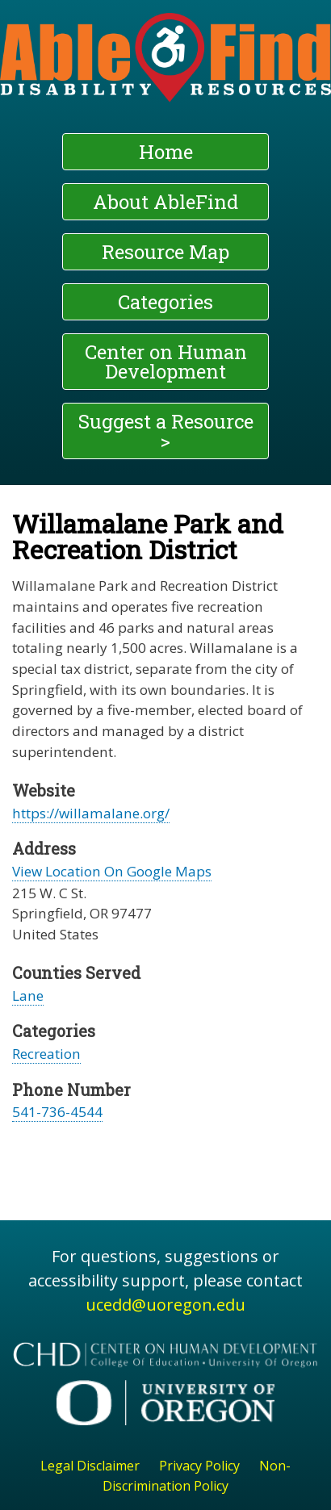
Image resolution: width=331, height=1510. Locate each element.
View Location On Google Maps (112, 871)
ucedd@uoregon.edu (165, 1304)
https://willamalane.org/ (91, 813)
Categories (165, 302)
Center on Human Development (166, 361)
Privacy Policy (199, 1465)
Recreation (46, 1053)
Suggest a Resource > (165, 431)
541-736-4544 (57, 1111)
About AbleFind (165, 202)
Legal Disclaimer (90, 1465)
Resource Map (165, 252)
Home (166, 152)
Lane (28, 995)
